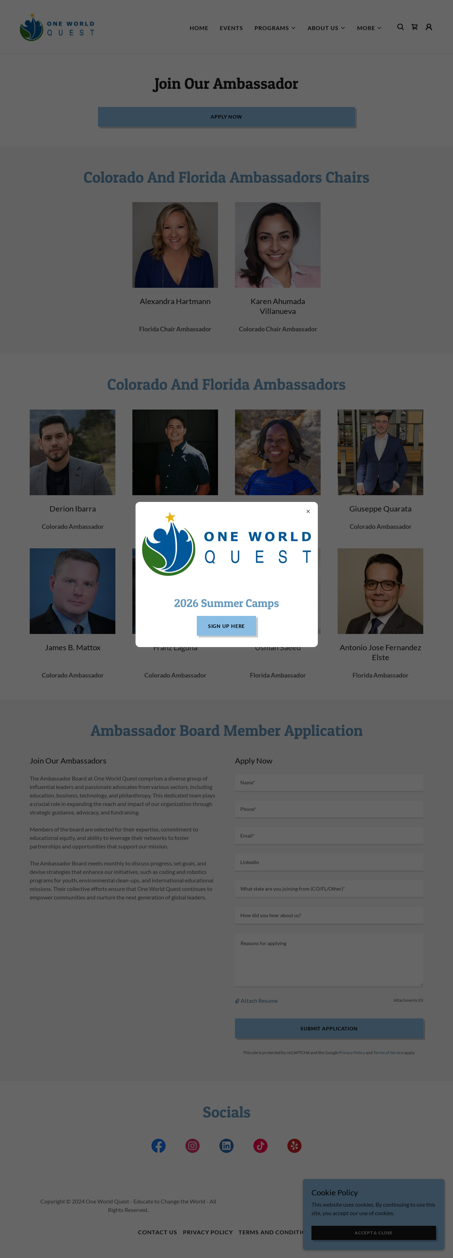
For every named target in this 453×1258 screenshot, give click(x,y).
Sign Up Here (226, 626)
